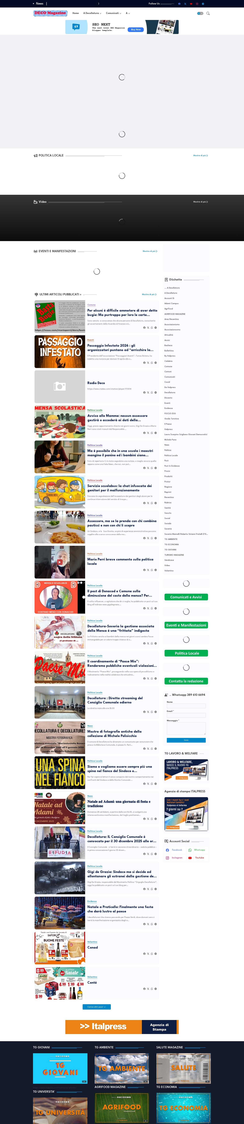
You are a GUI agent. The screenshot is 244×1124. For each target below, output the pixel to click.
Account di (169, 298)
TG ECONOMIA (171, 545)
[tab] (75, 13)
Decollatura (169, 393)
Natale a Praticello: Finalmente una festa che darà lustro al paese (120, 909)
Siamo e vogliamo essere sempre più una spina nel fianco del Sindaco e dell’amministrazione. (119, 769)
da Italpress (170, 387)
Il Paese (167, 424)
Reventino (169, 497)
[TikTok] (209, 4)
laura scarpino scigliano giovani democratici (185, 435)
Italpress (168, 429)
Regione (168, 487)
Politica (167, 450)
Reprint (167, 492)
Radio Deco (96, 383)
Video (167, 565)
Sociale (167, 524)
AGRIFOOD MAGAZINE (174, 314)
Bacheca (168, 345)
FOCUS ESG (170, 414)
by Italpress (169, 356)
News (166, 445)
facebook (177, 850)
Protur (167, 482)
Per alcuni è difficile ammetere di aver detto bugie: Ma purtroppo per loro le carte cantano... (122, 313)
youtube (199, 858)
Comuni (167, 372)
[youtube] (191, 4)
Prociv (167, 471)
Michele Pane (170, 440)
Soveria (168, 529)
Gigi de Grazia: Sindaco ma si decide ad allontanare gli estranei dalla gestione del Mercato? (121, 874)
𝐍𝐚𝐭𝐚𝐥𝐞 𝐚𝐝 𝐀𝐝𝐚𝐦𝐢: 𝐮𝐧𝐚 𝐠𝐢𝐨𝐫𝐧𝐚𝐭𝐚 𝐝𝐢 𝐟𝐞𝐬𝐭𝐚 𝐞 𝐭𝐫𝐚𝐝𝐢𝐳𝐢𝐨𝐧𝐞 (118, 804)
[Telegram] (156, 328)
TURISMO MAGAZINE (174, 555)
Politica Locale (171, 456)
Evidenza (168, 408)
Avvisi (167, 340)
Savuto (167, 513)
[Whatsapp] (152, 328)
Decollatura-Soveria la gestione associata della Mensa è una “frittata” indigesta (120, 628)
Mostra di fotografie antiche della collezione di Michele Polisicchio (114, 734)
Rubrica (167, 503)
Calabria (168, 361)
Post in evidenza (172, 466)
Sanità (167, 508)
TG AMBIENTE (170, 539)
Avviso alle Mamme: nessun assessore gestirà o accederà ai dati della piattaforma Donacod (117, 418)
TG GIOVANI (170, 550)
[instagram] (197, 4)
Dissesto (168, 398)
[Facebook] (144, 328)
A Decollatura (91, 13)
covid (167, 382)
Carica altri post (95, 1007)
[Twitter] (148, 328)
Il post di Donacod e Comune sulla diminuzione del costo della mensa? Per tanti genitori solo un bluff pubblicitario (118, 594)
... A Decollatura (172, 288)
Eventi (167, 403)
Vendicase (169, 560)
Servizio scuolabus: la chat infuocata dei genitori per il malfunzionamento (119, 488)
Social (167, 518)
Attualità (168, 335)
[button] (200, 13)
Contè (92, 982)
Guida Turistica (171, 419)
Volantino (169, 571)
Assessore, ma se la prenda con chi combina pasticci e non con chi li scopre (122, 523)
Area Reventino (171, 319)
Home (76, 13)
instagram (177, 858)
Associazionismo (172, 325)
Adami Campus (171, 304)
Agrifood (168, 309)
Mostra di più (199, 156)
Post (166, 461)
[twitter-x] (185, 4)
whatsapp (199, 850)
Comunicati (112, 13)
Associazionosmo (172, 330)
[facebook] (179, 4)
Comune (168, 367)
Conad (92, 947)
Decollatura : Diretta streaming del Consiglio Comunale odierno (115, 700)
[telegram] (203, 4)
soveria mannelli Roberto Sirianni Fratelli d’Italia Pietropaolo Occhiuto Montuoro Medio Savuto (186, 534)
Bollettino (169, 351)
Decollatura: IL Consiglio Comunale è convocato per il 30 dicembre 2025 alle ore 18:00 (121, 839)
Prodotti (168, 476)
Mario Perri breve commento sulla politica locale (120, 562)
